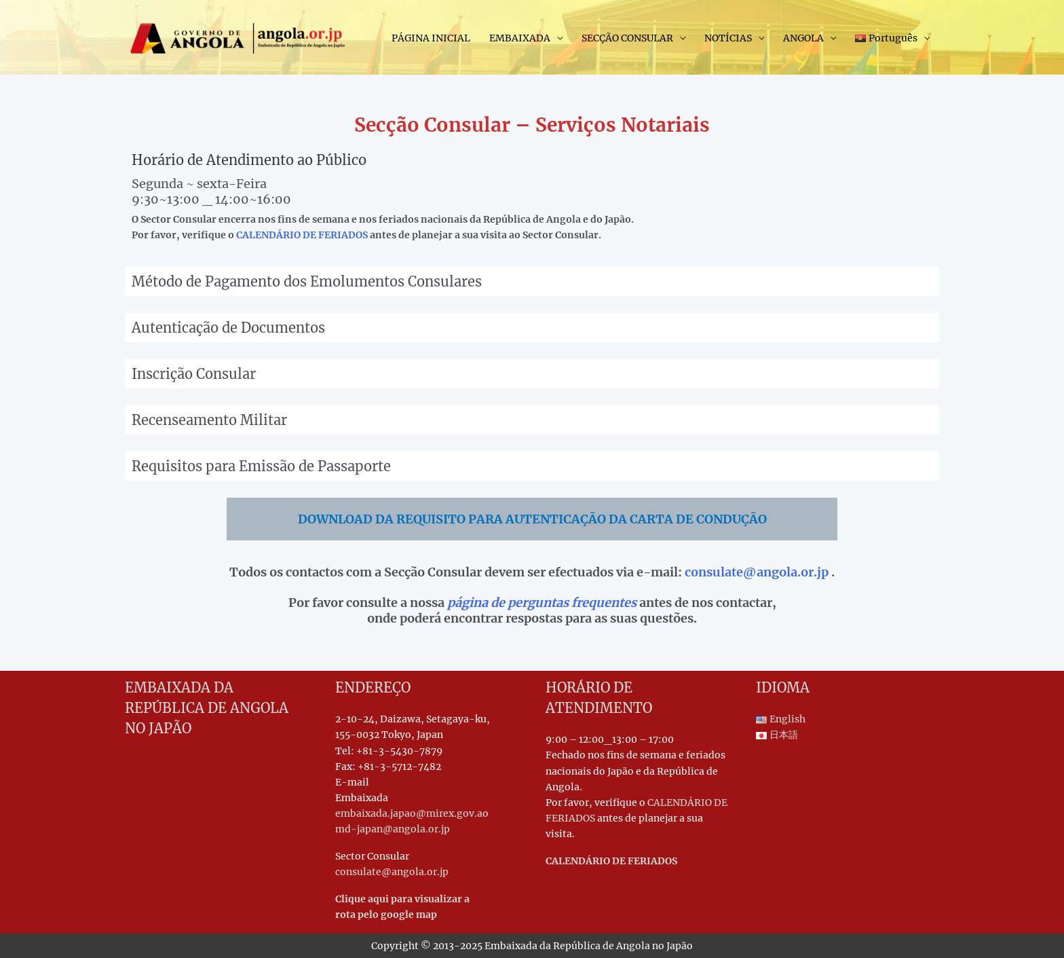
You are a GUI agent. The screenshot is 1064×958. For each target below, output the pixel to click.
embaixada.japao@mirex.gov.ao (412, 813)
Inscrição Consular (194, 374)
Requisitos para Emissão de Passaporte (261, 466)
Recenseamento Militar (209, 420)
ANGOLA (803, 38)
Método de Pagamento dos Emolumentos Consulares (307, 281)
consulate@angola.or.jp (757, 572)
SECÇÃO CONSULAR (627, 38)
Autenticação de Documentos (228, 327)
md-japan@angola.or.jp (392, 829)
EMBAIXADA (519, 38)
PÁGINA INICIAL (431, 38)
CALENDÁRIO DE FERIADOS (302, 235)
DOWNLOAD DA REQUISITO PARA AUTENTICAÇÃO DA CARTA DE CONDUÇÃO (532, 519)
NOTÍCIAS (728, 38)
